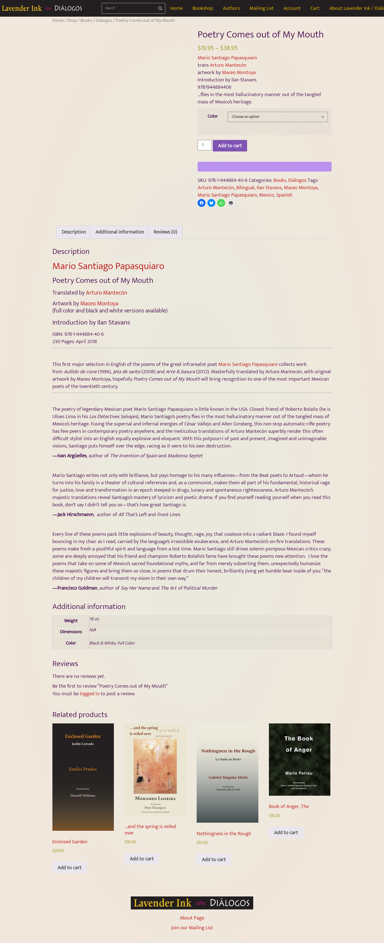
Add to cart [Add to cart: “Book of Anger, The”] (286, 839)
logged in (89, 700)
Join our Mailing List (192, 934)
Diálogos (104, 20)
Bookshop (202, 8)
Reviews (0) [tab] (165, 238)
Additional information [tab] (120, 238)
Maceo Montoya (239, 72)
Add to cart (230, 145)
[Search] (160, 8)
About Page (192, 924)
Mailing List (262, 8)
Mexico (266, 195)
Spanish (284, 195)
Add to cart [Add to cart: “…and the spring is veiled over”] (142, 865)
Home (176, 8)
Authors (231, 8)
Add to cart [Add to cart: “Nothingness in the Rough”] (214, 866)
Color (213, 116)
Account (292, 8)
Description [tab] (74, 238)
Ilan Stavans (269, 187)
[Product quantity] (205, 145)
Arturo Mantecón (228, 65)
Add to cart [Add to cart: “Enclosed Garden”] (70, 874)
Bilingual (245, 187)
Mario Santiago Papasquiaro (227, 57)
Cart (315, 8)
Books (86, 20)
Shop (72, 20)
